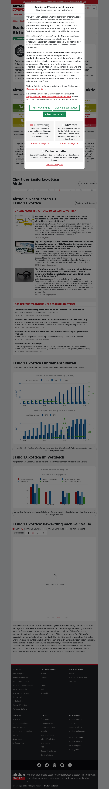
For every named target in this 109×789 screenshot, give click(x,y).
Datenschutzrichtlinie (36, 89)
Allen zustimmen (54, 114)
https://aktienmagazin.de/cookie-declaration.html (48, 96)
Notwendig (42, 125)
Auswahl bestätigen (66, 107)
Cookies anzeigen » (40, 143)
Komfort (71, 125)
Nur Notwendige (40, 107)
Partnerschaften (56, 151)
